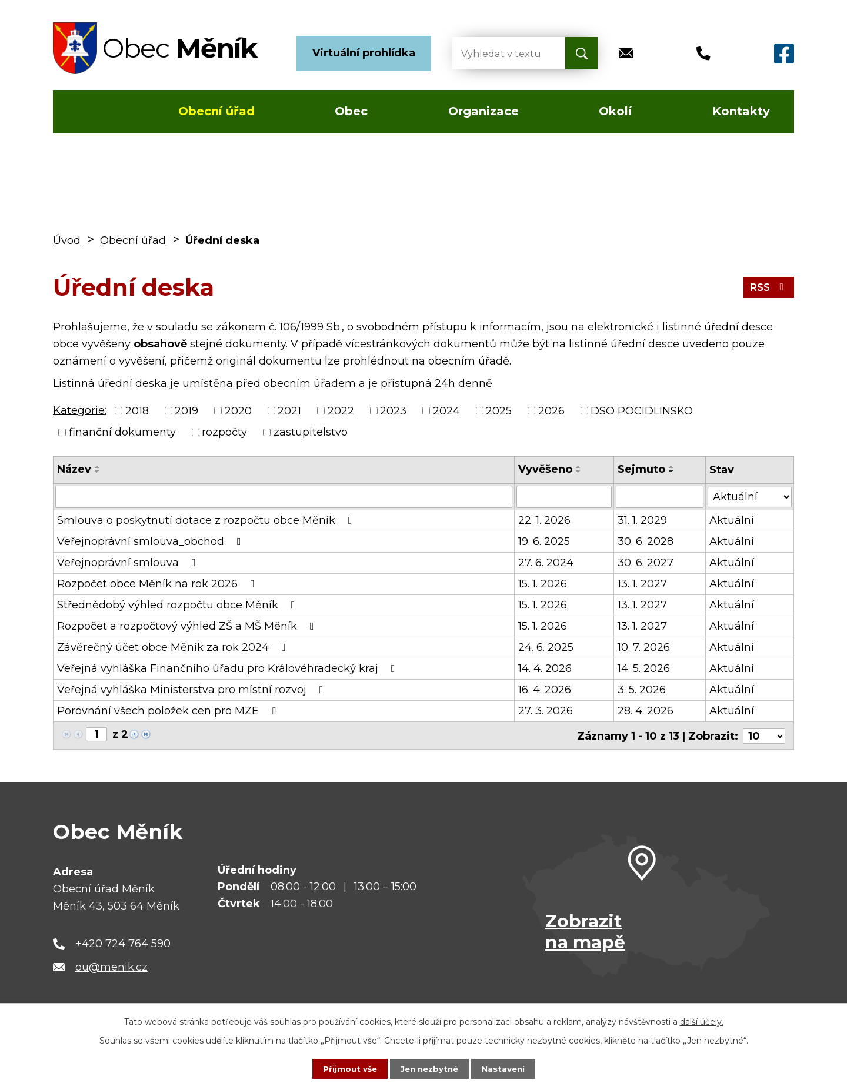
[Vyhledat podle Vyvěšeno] (564, 497)
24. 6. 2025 (545, 647)
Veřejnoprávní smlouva (129, 562)
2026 (551, 410)
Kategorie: (79, 410)
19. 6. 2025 (544, 541)
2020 (238, 410)
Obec (351, 111)
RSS (768, 286)
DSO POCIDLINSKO (642, 410)
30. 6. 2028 (646, 541)
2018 (137, 410)
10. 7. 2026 (644, 647)
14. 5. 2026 (644, 668)
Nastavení (505, 1068)
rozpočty (224, 432)
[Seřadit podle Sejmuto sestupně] (672, 471)
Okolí (615, 111)
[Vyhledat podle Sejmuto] (659, 497)
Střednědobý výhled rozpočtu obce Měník (178, 605)
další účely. (701, 1021)
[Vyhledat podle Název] (283, 497)
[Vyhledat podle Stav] (750, 496)
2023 (393, 410)
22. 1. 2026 (544, 520)
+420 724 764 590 (123, 942)
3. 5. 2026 (642, 689)
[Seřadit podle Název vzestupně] (97, 466)
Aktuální (731, 520)
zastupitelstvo (311, 432)
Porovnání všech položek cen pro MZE (169, 710)
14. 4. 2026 (545, 668)
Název (74, 469)
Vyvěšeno (545, 469)
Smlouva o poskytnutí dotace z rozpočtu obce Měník (207, 520)
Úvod (87, 111)
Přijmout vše (347, 1068)
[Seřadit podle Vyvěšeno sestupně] (578, 471)
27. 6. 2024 (545, 562)
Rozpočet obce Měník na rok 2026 (158, 583)
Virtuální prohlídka (363, 52)
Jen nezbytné (429, 1068)
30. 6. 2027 (646, 562)
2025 (499, 410)
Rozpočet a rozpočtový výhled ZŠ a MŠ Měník (188, 626)
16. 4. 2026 (544, 689)
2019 (186, 410)
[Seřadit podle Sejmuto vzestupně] (672, 466)
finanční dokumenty (122, 432)
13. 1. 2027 (643, 583)
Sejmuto (642, 469)
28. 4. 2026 (646, 710)
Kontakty (741, 111)
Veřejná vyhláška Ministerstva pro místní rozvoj (192, 689)
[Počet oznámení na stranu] (764, 735)
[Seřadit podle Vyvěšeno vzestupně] (578, 466)
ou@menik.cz (111, 965)
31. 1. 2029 (643, 520)
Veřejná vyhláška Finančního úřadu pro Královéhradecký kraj (228, 668)
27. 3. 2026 (545, 710)
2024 (446, 410)
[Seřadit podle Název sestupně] (97, 471)
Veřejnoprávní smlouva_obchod (151, 541)
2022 (341, 410)
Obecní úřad (216, 111)
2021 (289, 410)
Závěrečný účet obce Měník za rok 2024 (174, 647)
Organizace (483, 111)
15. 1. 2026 (542, 583)
